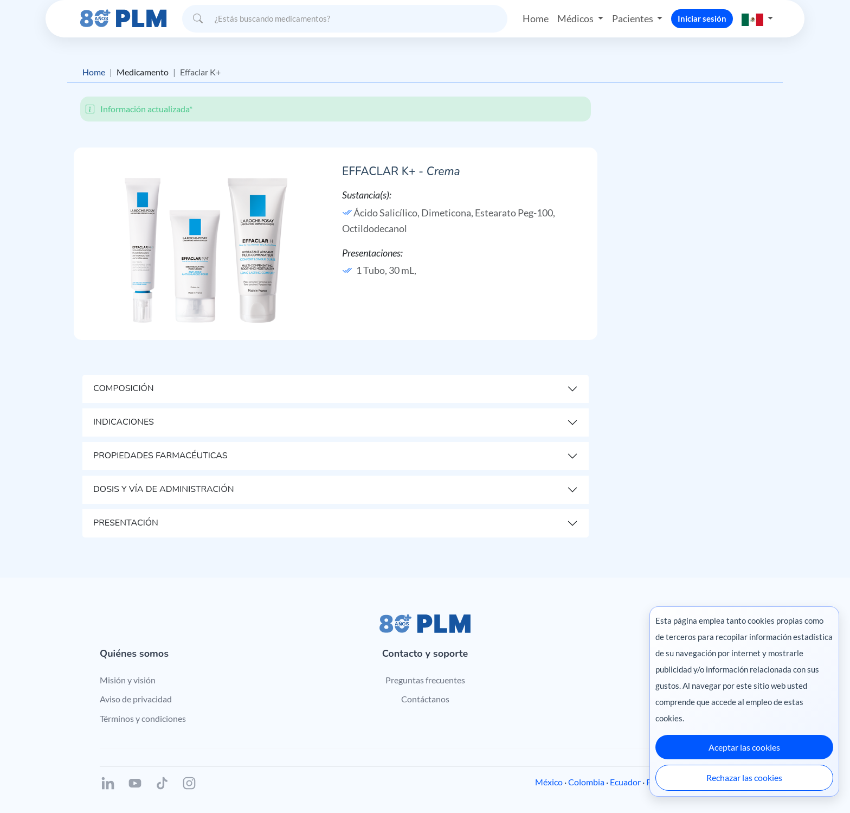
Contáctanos (425, 699)
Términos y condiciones (143, 718)
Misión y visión (128, 680)
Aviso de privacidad (136, 699)
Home (536, 18)
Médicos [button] (576, 18)
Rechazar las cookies (744, 777)
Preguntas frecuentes (425, 680)
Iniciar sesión (702, 18)
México (549, 782)
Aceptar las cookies (744, 747)
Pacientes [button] (633, 18)
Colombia (586, 782)
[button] (757, 19)
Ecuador (625, 782)
